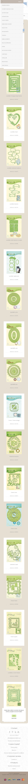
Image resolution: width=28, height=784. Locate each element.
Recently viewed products (14, 766)
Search (14, 768)
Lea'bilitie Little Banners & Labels (14, 240)
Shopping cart (16, 12)
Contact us (14, 759)
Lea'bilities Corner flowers (14, 672)
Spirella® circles (14, 312)
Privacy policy (14, 747)
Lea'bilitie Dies (11, 15)
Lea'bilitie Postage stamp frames (14, 96)
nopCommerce (16, 773)
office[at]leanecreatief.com (14, 738)
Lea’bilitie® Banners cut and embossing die (14, 60)
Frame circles (14, 528)
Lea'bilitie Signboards (14, 276)
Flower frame (14, 600)
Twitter (12, 732)
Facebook (10, 732)
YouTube (18, 732)
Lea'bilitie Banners (14, 204)
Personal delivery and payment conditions (14, 753)
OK (14, 715)
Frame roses (14, 492)
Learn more (14, 718)
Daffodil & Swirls (14, 564)
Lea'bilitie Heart (14, 132)
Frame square (14, 636)
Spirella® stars (14, 384)
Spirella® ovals (14, 348)
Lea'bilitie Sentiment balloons (14, 168)
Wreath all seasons (14, 456)
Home (4, 15)
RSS (15, 732)
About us (14, 750)
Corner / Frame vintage (14, 420)
